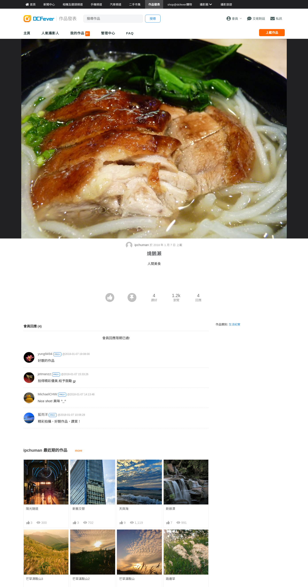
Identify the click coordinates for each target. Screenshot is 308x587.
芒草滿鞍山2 (81, 579)
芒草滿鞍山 (127, 579)
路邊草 (170, 579)
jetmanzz (44, 374)
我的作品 (80, 33)
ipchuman (138, 245)
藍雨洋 (43, 414)
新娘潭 (170, 508)
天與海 (123, 508)
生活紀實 (234, 324)
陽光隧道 (32, 508)
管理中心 (108, 33)
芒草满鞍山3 (34, 579)
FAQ (130, 33)
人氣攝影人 (50, 33)
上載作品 (272, 32)
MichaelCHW (47, 394)
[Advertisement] (154, 281)
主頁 (27, 33)
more (78, 450)
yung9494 (45, 354)
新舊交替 (78, 508)
